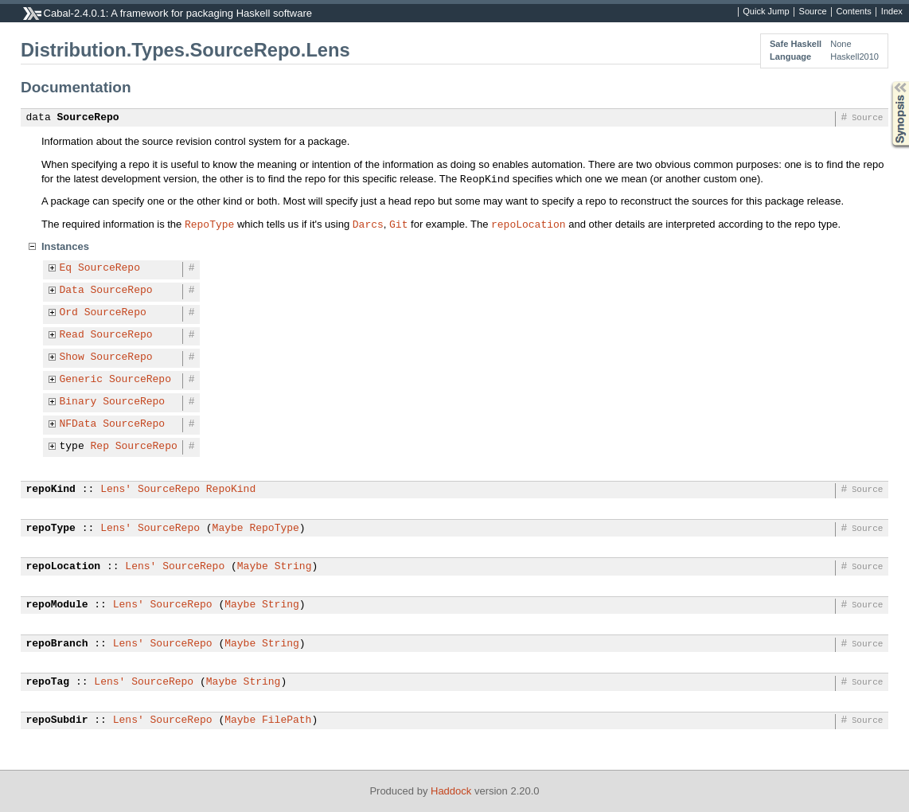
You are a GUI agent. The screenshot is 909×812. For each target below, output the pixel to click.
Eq (66, 268)
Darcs (368, 224)
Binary (78, 402)
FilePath (286, 720)
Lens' (115, 489)
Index (892, 12)
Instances (65, 246)
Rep (100, 446)
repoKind (51, 489)
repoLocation (528, 224)
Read (72, 335)
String (293, 567)
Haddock (451, 791)
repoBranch (57, 644)
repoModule (57, 605)
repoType (51, 528)
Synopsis (887, 81)
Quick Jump (766, 12)
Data (72, 290)
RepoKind (231, 489)
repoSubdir (57, 720)
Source (813, 12)
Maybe (228, 528)
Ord (69, 313)
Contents (854, 12)
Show (72, 357)
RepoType (209, 224)
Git (398, 224)
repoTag (48, 682)
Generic (81, 380)
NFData (78, 424)
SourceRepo (88, 118)
